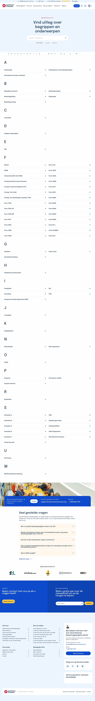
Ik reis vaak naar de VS (39, 636)
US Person (7, 458)
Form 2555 (52, 170)
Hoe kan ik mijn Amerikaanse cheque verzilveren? (38, 539)
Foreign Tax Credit (10, 192)
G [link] (27, 53)
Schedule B (8, 420)
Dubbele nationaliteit (11, 133)
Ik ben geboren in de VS (40, 628)
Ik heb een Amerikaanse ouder (41, 630)
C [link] (14, 53)
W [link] (76, 53)
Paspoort (7, 378)
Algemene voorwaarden (9, 650)
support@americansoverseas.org (53, 502)
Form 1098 (7, 230)
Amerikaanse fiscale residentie (14, 75)
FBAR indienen (6, 630)
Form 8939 (52, 208)
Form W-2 (52, 225)
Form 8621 (52, 192)
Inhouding (7, 294)
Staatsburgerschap (55, 420)
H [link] (30, 53)
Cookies (89, 691)
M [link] (45, 53)
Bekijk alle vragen (24, 558)
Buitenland (54, 42)
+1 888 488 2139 (74, 502)
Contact (33, 501)
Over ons (29, 5)
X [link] (79, 53)
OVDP (6, 362)
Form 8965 (52, 219)
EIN (5, 149)
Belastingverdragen (38, 655)
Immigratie (7, 288)
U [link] (70, 53)
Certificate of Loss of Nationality (11, 640)
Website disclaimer (7, 652)
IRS (50, 288)
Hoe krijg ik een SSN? (39, 653)
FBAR (6, 170)
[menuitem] (21, 5)
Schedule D (8, 431)
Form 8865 (52, 197)
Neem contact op (8, 601)
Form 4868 (52, 181)
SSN (50, 415)
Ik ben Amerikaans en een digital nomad (44, 640)
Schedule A (8, 415)
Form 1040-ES (9, 208)
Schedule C (8, 426)
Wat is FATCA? (37, 652)
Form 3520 (52, 175)
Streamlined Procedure (56, 436)
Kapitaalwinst (8, 331)
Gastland (7, 251)
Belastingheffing (9, 96)
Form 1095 (7, 225)
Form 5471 (52, 186)
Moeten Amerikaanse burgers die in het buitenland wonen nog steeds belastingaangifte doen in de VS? (44, 532)
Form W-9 (52, 235)
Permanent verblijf (55, 378)
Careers (4, 653)
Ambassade (8, 70)
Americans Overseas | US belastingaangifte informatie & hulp (8, 6)
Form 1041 (7, 219)
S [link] (64, 53)
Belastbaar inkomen (10, 91)
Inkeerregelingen (7, 634)
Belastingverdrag (10, 102)
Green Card (52, 251)
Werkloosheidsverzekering (13, 473)
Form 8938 (52, 203)
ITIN (50, 294)
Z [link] (85, 53)
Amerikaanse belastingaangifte (11, 628)
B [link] (11, 53)
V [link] (73, 53)
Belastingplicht (21, 5)
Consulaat (47, 42)
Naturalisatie (8, 346)
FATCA (6, 165)
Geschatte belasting (11, 257)
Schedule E (8, 436)
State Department (54, 431)
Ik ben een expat (38, 638)
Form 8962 (52, 214)
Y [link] (82, 53)
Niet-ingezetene (54, 346)
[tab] (47, 526)
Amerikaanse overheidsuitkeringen (60, 70)
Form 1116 (52, 165)
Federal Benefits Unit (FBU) (13, 175)
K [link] (39, 53)
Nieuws (64, 5)
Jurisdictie (7, 315)
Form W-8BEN (53, 230)
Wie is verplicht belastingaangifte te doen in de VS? (38, 526)
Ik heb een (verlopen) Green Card (42, 634)
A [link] (8, 53)
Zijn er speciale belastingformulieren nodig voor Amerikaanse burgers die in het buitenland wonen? (46, 546)
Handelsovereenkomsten (12, 272)
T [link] (67, 53)
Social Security (9, 442)
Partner (4, 655)
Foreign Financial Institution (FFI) (15, 186)
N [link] (48, 53)
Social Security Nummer (9, 632)
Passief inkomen (9, 383)
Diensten (57, 6)
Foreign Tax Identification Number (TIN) (17, 197)
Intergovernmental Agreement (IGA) (16, 299)
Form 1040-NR (9, 214)
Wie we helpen (48, 6)
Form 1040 (7, 203)
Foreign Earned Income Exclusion (15, 181)
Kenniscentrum (37, 5)
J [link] (36, 53)
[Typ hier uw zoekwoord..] (47, 37)
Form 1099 (7, 235)
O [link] (51, 53)
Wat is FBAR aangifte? (28, 553)
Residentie (7, 399)
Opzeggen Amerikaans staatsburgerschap (14, 638)
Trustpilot (75, 1)
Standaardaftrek (54, 426)
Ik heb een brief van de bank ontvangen (44, 632)
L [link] (42, 53)
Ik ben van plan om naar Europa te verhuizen (45, 642)
